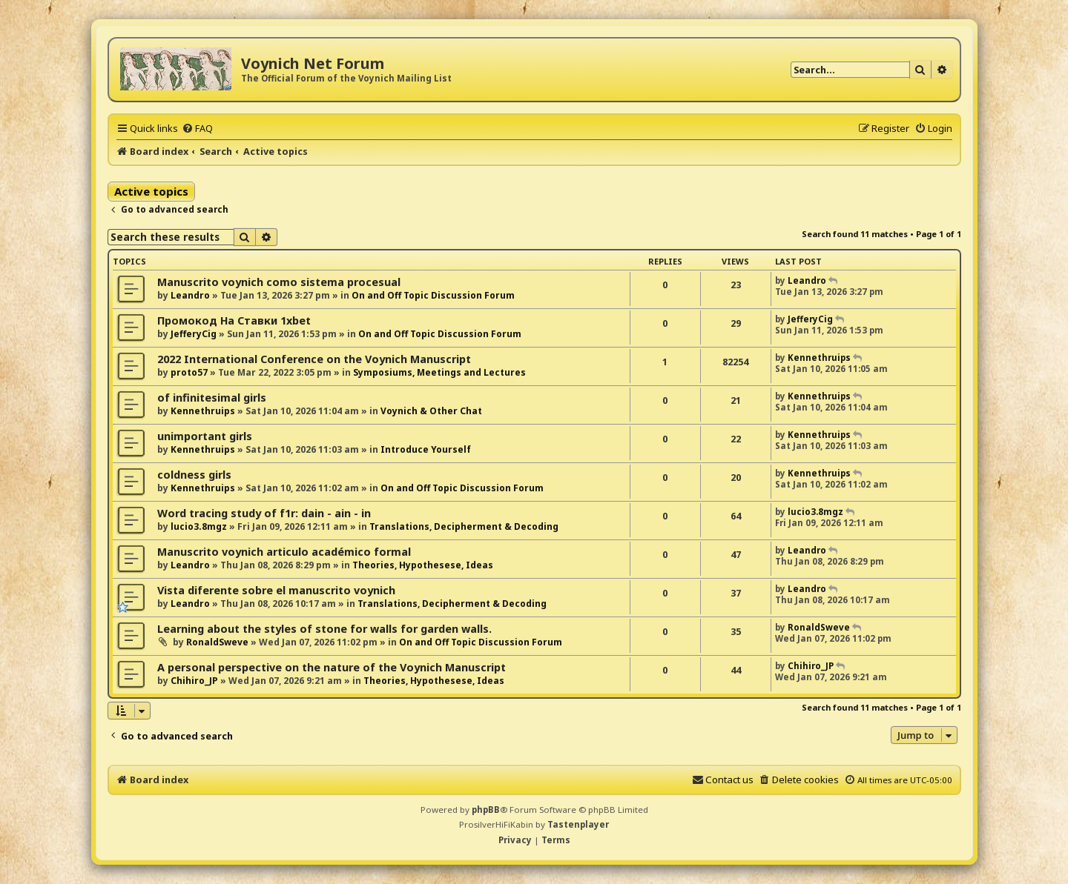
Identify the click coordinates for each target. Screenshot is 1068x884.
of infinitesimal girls (211, 398)
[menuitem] (197, 128)
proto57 (189, 372)
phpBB (486, 809)
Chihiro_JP (194, 680)
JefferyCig (194, 334)
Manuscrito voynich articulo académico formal (284, 552)
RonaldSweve (217, 642)
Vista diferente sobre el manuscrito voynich (276, 590)
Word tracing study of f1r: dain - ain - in (264, 513)
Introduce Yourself (425, 449)
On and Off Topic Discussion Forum (433, 295)
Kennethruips (819, 357)
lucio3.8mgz (199, 526)
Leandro (190, 295)
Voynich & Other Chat (431, 411)
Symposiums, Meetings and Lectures (439, 372)
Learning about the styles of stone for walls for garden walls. (324, 629)
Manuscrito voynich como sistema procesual (278, 282)
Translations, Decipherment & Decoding (463, 526)
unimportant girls (204, 436)
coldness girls (194, 475)
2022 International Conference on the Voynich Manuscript (314, 359)
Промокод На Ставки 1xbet (234, 320)
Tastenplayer (578, 824)
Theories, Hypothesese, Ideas (422, 565)
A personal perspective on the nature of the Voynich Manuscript (331, 667)
